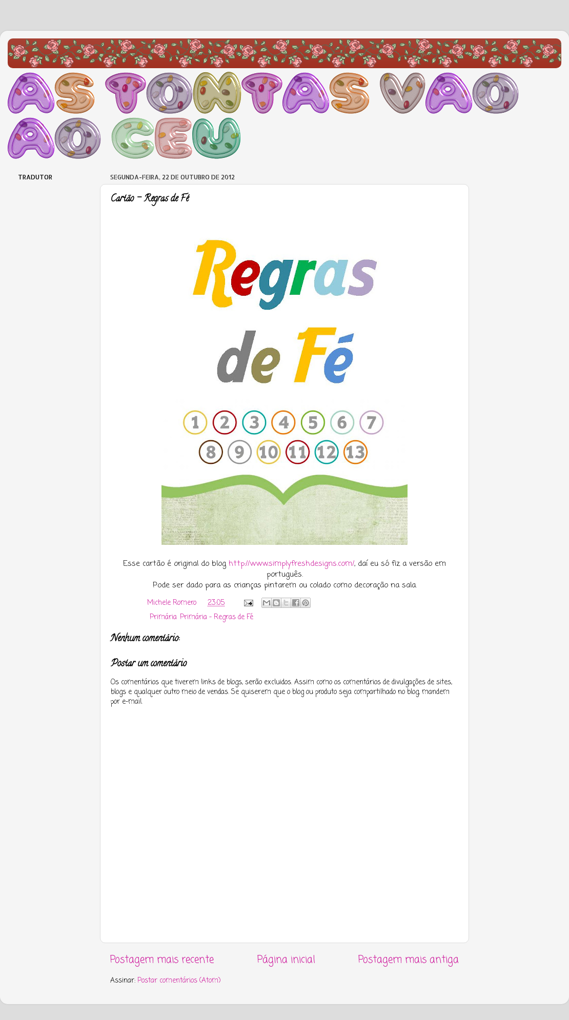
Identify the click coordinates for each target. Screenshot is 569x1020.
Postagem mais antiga (408, 960)
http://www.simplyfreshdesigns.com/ (291, 563)
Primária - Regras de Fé (216, 617)
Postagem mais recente (162, 960)
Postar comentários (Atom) (178, 980)
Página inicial (286, 960)
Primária (163, 617)
